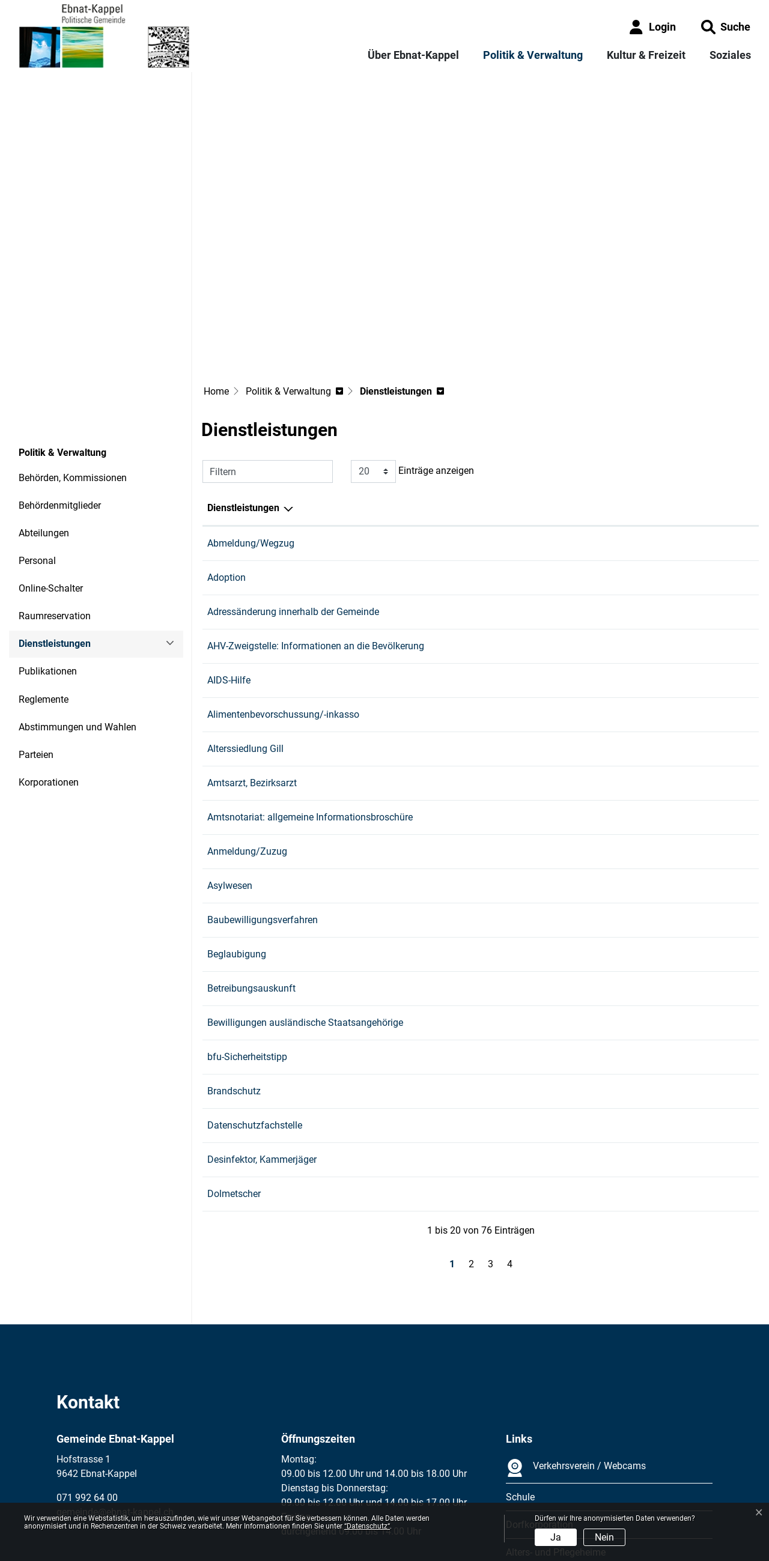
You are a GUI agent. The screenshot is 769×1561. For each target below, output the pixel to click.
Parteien (36, 646)
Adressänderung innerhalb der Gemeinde (293, 503)
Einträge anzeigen (412, 363)
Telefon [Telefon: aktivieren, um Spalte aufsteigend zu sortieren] (641, 399)
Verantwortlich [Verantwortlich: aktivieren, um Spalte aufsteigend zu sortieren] (474, 399)
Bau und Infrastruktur (488, 811)
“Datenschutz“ (367, 1526)
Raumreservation (55, 508)
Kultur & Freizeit (646, 55)
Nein (604, 1537)
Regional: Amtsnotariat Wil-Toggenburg (526, 709)
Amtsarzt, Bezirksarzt (252, 674)
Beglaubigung (236, 846)
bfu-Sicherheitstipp (247, 948)
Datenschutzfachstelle (254, 1017)
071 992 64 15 (656, 811)
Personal (37, 452)
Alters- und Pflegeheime (556, 1444)
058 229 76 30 (656, 709)
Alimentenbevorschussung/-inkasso (283, 606)
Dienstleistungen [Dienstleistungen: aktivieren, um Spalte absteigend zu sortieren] (243, 399)
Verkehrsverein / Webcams (576, 1360)
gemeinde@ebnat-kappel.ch (115, 1404)
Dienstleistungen (54, 540)
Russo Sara (467, 880)
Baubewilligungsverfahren (262, 811)
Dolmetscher (234, 1085)
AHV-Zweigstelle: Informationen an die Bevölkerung (315, 538)
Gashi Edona (470, 435)
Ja (555, 1537)
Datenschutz (138, 1496)
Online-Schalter (51, 480)
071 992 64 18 (656, 880)
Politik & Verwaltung (533, 55)
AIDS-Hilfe (229, 572)
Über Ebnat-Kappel (413, 55)
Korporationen (49, 674)
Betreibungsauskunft (251, 880)
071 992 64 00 (87, 1389)
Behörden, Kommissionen (73, 369)
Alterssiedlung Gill (245, 640)
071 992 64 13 (656, 435)
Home (216, 283)
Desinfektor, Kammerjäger (262, 1051)
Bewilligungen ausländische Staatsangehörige (305, 914)
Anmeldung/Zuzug (247, 743)
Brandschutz (234, 983)
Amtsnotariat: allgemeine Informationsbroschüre (310, 709)
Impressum (80, 1496)
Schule (520, 1389)
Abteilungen (44, 425)
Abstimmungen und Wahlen (77, 619)
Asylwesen (229, 777)
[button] (726, 26)
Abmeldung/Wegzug (250, 435)
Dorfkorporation (539, 1416)
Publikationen (48, 563)
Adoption (226, 469)
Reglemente (43, 591)
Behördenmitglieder (60, 397)
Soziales (730, 55)
